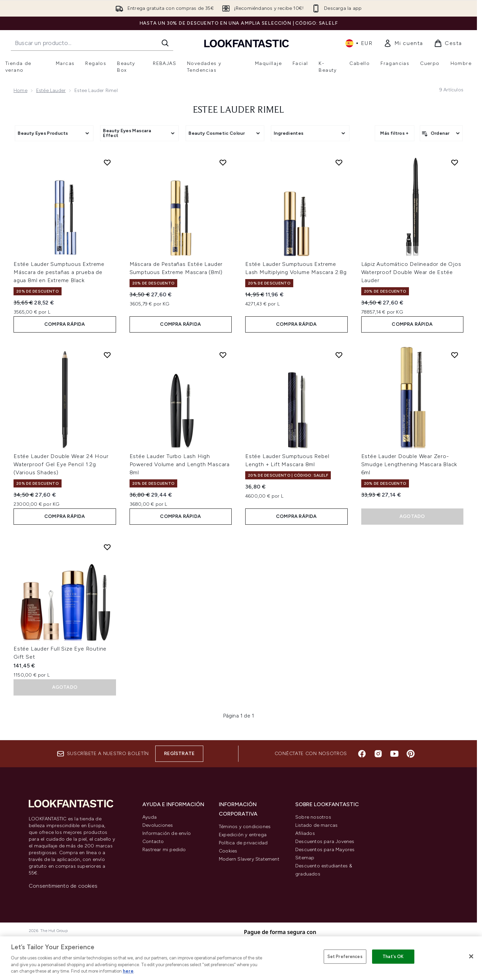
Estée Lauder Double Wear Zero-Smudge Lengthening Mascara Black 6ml (409, 464)
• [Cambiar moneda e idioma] (359, 43)
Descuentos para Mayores (325, 849)
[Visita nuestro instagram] (378, 754)
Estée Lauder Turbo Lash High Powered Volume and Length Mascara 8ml (180, 464)
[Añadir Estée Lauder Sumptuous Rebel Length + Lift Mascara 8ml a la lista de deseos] (339, 355)
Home (20, 90)
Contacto (153, 841)
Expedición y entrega (243, 835)
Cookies (228, 851)
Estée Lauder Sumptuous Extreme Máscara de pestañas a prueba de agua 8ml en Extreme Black (59, 272)
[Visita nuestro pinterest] (411, 754)
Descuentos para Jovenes (324, 841)
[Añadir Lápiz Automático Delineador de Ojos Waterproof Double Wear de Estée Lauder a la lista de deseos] (454, 162)
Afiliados (305, 833)
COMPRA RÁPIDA (64, 324)
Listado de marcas (316, 825)
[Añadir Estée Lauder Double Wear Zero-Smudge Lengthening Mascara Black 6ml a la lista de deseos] (454, 355)
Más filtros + (394, 133)
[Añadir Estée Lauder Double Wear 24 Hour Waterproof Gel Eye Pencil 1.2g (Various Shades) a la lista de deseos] (107, 355)
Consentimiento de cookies (63, 886)
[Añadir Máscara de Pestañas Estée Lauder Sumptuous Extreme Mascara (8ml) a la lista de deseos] (223, 162)
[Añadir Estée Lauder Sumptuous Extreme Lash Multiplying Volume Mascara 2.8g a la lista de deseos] (339, 162)
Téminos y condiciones (245, 826)
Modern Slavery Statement (249, 859)
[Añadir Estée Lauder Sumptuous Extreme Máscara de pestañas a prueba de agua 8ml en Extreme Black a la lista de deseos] (107, 162)
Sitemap (304, 858)
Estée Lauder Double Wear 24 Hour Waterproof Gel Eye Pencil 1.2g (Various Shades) (61, 464)
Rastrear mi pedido (164, 849)
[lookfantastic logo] (246, 43)
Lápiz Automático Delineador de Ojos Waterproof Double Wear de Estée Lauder (411, 272)
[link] (403, 43)
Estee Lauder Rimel (238, 110)
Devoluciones (157, 825)
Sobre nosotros (313, 817)
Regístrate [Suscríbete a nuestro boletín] (179, 753)
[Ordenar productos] (441, 133)
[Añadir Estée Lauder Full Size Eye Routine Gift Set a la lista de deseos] (107, 547)
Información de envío (166, 833)
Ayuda (149, 817)
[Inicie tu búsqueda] (92, 43)
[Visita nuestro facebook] (362, 754)
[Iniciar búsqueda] (165, 43)
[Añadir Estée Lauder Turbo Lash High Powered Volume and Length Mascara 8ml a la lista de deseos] (223, 355)
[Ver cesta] (448, 43)
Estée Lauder (51, 90)
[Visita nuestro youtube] (394, 754)
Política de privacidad (243, 843)
